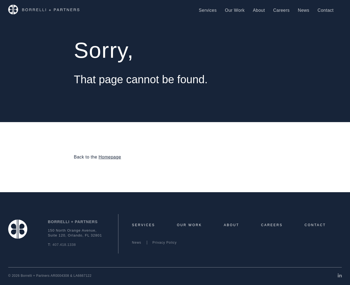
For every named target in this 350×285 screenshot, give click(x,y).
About (259, 10)
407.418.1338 (64, 245)
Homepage (110, 157)
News (303, 10)
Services (208, 10)
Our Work (234, 10)
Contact (325, 10)
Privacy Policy (165, 242)
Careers (281, 10)
